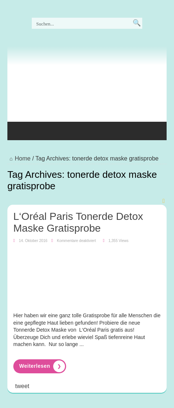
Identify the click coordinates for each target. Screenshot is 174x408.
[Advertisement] (66, 103)
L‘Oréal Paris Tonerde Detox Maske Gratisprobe (78, 222)
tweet (22, 386)
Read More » (39, 366)
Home (19, 158)
